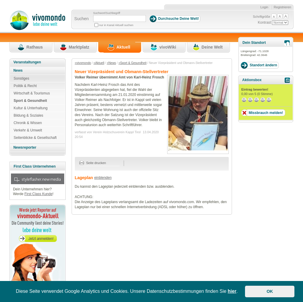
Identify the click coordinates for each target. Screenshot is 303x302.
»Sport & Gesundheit (132, 63)
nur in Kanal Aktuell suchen (116, 25)
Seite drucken (92, 163)
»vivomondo (83, 63)
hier (232, 291)
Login (264, 7)
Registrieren (282, 7)
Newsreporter (24, 147)
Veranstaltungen (27, 62)
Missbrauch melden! (266, 113)
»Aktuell (99, 63)
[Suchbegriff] (119, 18)
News (17, 70)
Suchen (81, 18)
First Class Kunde (38, 194)
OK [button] (270, 291)
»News (111, 63)
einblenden (103, 178)
